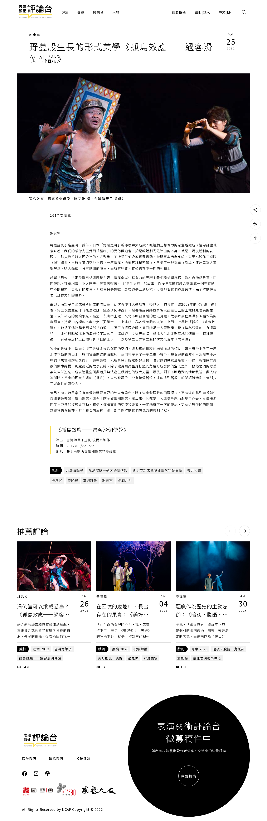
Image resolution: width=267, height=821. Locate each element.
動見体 (133, 658)
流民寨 (72, 480)
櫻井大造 (194, 470)
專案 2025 (199, 648)
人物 (116, 12)
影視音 (98, 12)
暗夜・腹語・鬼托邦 (229, 648)
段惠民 (57, 480)
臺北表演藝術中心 (207, 658)
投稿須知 (83, 758)
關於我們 (29, 758)
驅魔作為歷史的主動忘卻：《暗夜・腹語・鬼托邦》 (202, 614)
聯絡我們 (56, 758)
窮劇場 (182, 658)
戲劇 (55, 470)
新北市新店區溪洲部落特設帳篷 (157, 470)
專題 (80, 12)
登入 (206, 12)
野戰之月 (125, 480)
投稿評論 (141, 648)
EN (229, 12)
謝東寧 (34, 35)
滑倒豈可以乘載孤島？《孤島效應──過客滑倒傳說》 (43, 614)
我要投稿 (179, 12)
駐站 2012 (41, 648)
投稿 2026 (120, 648)
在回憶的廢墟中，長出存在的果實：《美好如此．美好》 (122, 614)
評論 (65, 12)
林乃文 (22, 596)
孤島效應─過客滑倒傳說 (107, 470)
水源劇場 (151, 658)
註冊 (198, 12)
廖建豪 (181, 596)
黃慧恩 (102, 596)
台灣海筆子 (74, 470)
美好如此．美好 (110, 658)
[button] (230, 531)
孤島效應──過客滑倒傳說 (40, 658)
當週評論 (90, 480)
